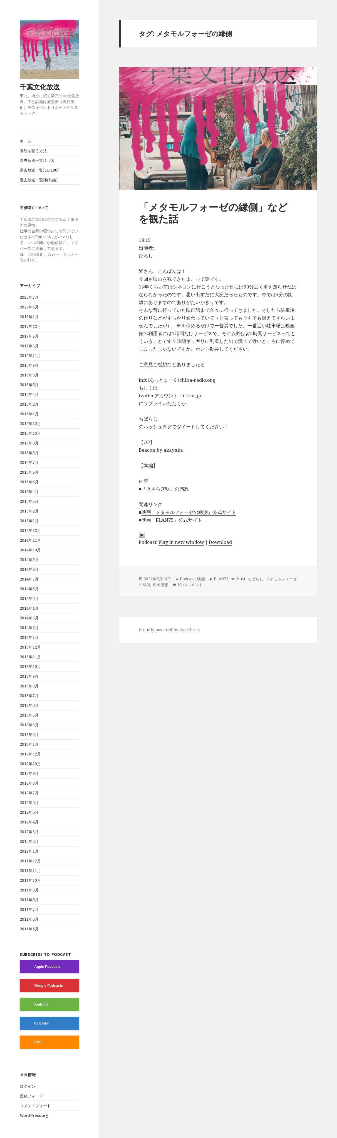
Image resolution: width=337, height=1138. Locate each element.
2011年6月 (29, 919)
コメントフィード (35, 1105)
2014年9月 (29, 559)
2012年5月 (29, 812)
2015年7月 (29, 462)
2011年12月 (30, 860)
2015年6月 (29, 472)
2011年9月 (29, 890)
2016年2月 (29, 404)
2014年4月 (29, 608)
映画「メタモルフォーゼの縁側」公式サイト (189, 512)
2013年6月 (29, 705)
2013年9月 (29, 676)
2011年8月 (29, 899)
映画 (201, 578)
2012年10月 (30, 763)
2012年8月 (29, 783)
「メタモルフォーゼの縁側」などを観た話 (213, 212)
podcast (238, 578)
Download (220, 542)
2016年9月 (29, 365)
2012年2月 (29, 841)
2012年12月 (30, 754)
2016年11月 (30, 355)
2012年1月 (29, 851)
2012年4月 (29, 822)
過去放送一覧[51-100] (39, 170)
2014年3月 (29, 618)
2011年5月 (29, 928)
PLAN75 (221, 578)
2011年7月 (29, 909)
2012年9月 (29, 773)
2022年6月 (29, 307)
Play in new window (181, 542)
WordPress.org (34, 1115)
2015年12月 (30, 423)
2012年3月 (29, 831)
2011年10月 (30, 880)
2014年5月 (29, 598)
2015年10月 (30, 433)
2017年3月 (29, 345)
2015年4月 (29, 491)
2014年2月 (29, 627)
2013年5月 (29, 715)
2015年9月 (29, 443)
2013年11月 (30, 656)
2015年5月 (29, 481)
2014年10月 (30, 549)
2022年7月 (29, 297)
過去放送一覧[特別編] (39, 179)
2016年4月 (29, 394)
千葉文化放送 (43, 86)
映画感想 (160, 584)
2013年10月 (30, 666)
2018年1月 (29, 316)
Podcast (187, 578)
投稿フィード (31, 1096)
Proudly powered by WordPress (169, 629)
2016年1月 (29, 413)
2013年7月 (29, 695)
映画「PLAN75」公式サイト (172, 520)
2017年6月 (29, 336)
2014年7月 (29, 579)
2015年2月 (29, 511)
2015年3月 (29, 501)
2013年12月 (30, 647)
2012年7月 (29, 792)
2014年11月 (30, 540)
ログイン (27, 1086)
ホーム (25, 141)
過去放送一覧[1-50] (37, 160)
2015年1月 (29, 520)
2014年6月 (29, 588)
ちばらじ (255, 578)
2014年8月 (29, 569)
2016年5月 (29, 384)
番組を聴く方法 (33, 150)
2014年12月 (30, 530)
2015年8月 (29, 452)
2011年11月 (30, 870)
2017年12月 (30, 326)
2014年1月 (29, 637)
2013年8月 (29, 686)
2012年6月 (29, 802)
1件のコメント (190, 584)
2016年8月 (29, 375)
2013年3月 (29, 724)
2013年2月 (29, 734)
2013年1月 (29, 744)
